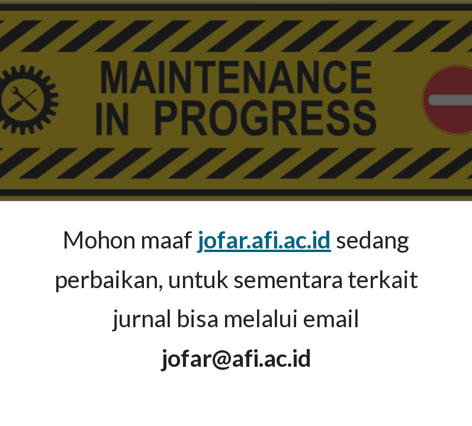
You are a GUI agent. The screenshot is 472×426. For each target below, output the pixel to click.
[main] (236, 299)
